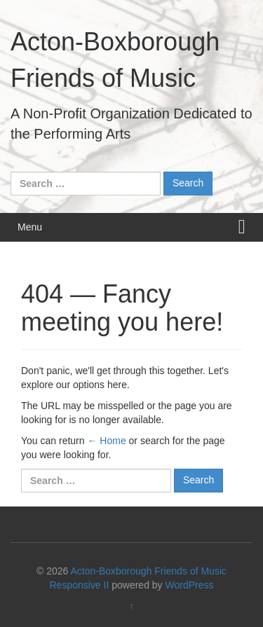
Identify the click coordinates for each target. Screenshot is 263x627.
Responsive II (79, 585)
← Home (106, 440)
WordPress (190, 585)
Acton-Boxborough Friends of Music (148, 571)
